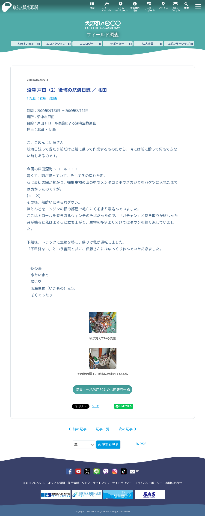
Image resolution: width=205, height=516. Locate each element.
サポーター (117, 43)
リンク (86, 483)
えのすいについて (34, 483)
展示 (92, 7)
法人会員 (147, 43)
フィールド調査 (102, 34)
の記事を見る (108, 444)
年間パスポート (149, 9)
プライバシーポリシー (148, 483)
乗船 (42, 98)
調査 (53, 98)
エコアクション (55, 43)
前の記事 (79, 428)
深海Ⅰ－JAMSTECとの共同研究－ (101, 389)
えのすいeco (25, 43)
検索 (186, 7)
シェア (95, 406)
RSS (143, 443)
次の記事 (126, 428)
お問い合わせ (173, 483)
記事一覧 (103, 428)
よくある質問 (56, 483)
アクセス (163, 7)
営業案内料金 (135, 9)
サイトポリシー (122, 483)
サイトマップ (101, 483)
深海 (32, 98)
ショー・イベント (106, 9)
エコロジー (87, 43)
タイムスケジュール (121, 9)
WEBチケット (175, 9)
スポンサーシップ (178, 43)
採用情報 (73, 483)
